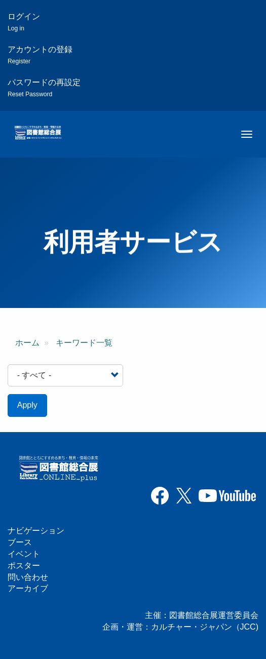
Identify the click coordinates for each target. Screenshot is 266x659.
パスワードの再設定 (44, 88)
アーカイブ (28, 588)
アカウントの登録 (40, 55)
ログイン (24, 22)
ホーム (27, 342)
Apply (27, 405)
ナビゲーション (36, 530)
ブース (20, 542)
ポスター (24, 565)
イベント (24, 554)
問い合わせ (28, 577)
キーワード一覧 (84, 342)
